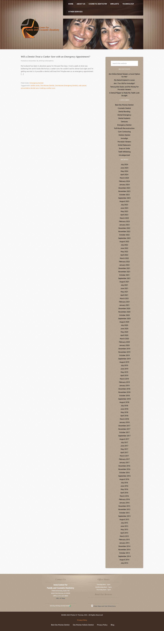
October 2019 (124, 355)
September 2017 (124, 436)
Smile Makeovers (124, 145)
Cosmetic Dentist (124, 108)
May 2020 (124, 332)
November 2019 (124, 352)
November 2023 (124, 191)
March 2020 (124, 339)
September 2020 (124, 318)
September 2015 (124, 516)
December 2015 (124, 506)
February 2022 (124, 262)
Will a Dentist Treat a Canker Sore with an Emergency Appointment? (55, 56)
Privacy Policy (82, 620)
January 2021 (124, 305)
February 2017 (124, 459)
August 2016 (124, 479)
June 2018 (124, 409)
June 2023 (124, 208)
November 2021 (124, 272)
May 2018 (124, 412)
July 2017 (124, 442)
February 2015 (124, 539)
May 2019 (124, 372)
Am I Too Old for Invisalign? (124, 83)
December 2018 (124, 389)
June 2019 (124, 369)
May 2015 (124, 529)
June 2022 (124, 248)
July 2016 (124, 483)
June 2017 (124, 446)
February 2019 (124, 382)
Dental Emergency (124, 115)
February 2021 (124, 302)
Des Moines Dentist (47, 85)
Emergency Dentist (37, 83)
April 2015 (124, 533)
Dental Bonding (124, 111)
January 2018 (124, 422)
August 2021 (124, 282)
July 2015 (124, 523)
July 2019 (124, 365)
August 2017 (124, 439)
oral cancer (82, 85)
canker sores (35, 85)
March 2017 (124, 456)
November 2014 (124, 550)
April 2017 (124, 452)
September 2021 (124, 278)
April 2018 (124, 416)
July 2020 (124, 325)
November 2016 (124, 469)
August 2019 (124, 362)
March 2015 (124, 536)
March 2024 (124, 178)
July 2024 (124, 164)
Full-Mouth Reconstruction (124, 128)
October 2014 (124, 553)
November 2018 (124, 392)
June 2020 (124, 329)
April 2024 (124, 174)
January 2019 (124, 385)
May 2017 (124, 449)
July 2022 (124, 245)
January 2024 (124, 185)
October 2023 (124, 195)
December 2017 (124, 426)
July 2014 (124, 563)
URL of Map (60, 598)
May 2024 (124, 171)
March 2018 (124, 419)
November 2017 (124, 429)
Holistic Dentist (124, 135)
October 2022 (124, 235)
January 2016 (124, 503)
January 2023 (124, 225)
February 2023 (124, 221)
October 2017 (124, 432)
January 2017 (124, 462)
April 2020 (124, 335)
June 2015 (124, 526)
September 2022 (124, 238)
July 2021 (124, 285)
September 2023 (124, 198)
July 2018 (124, 406)
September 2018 (124, 399)
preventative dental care (30, 88)
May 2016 (124, 489)
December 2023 (124, 188)
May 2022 (124, 252)
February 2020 (124, 342)
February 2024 (124, 181)
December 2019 (124, 349)
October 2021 (124, 275)
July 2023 (124, 205)
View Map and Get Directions (103, 606)
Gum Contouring (124, 132)
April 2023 (124, 215)
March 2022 (124, 258)
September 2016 (124, 476)
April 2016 (124, 493)
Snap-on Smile (124, 148)
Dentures (124, 122)
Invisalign (124, 138)
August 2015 (124, 519)
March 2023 (124, 218)
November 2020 (124, 312)
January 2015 (124, 543)
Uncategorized (124, 155)
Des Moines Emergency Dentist (66, 85)
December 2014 (124, 546)
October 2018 (124, 395)
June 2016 (124, 486)
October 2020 (124, 315)
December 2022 (124, 228)
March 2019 (124, 379)
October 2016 (124, 473)
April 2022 (124, 255)
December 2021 (124, 268)
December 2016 (124, 466)
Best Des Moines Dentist (124, 105)
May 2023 (124, 211)
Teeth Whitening (124, 152)
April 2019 (124, 375)
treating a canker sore (47, 88)
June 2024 (124, 168)
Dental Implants (124, 118)
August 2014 (124, 560)
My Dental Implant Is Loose (124, 80)
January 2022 (124, 265)
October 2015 (124, 513)
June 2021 (124, 288)
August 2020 (124, 322)
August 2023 (124, 201)
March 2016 (124, 496)
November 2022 (124, 231)
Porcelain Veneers (124, 142)
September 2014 (124, 556)
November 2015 (124, 509)
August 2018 (124, 402)
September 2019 (124, 359)
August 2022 (124, 241)
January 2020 (124, 345)
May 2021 (124, 292)
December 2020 (124, 308)
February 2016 (124, 499)
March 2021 (124, 298)
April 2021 (124, 295)
